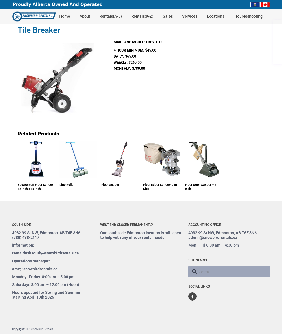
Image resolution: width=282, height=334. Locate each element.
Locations (215, 16)
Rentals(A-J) (111, 16)
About (85, 16)
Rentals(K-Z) (142, 16)
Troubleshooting (248, 16)
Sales (168, 16)
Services (189, 16)
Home (64, 16)
